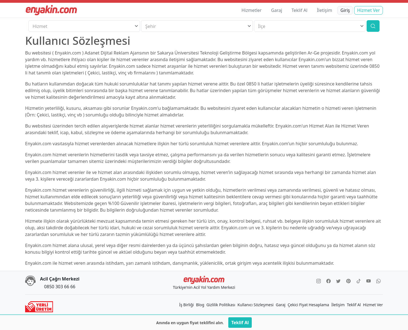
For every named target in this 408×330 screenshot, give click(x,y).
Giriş (345, 10)
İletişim (324, 10)
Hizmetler (252, 10)
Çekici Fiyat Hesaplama (308, 304)
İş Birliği (186, 304)
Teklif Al (300, 10)
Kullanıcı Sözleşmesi (255, 304)
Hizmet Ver (368, 10)
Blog (200, 304)
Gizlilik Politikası (220, 304)
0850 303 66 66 (59, 287)
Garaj (276, 10)
